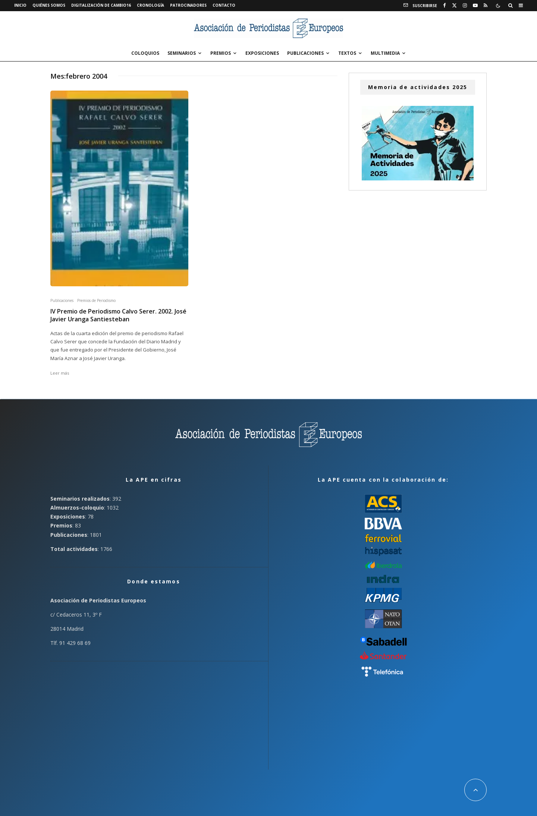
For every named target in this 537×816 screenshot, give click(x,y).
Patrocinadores (188, 5)
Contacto (224, 5)
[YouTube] (475, 5)
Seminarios (181, 53)
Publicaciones (305, 53)
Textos (347, 53)
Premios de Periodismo (96, 300)
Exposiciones (262, 53)
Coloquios (145, 53)
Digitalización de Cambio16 (101, 5)
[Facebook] (444, 5)
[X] (454, 5)
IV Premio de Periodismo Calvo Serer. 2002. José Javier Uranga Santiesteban (118, 315)
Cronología (150, 5)
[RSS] (485, 5)
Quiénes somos (48, 5)
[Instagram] (465, 5)
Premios (220, 53)
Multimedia (385, 53)
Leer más (59, 373)
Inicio (20, 5)
